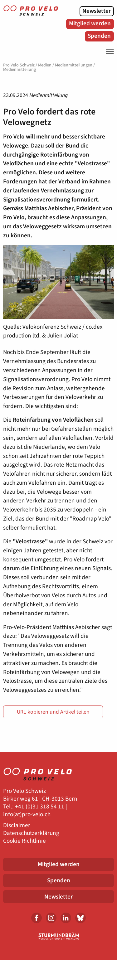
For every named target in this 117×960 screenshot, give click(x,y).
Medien (44, 65)
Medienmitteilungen (73, 65)
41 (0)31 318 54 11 (41, 807)
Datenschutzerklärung (31, 833)
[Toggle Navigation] (108, 51)
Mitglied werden (90, 23)
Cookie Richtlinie (24, 841)
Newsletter (96, 11)
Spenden (99, 36)
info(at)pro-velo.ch (27, 814)
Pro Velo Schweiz (19, 65)
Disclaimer (16, 825)
